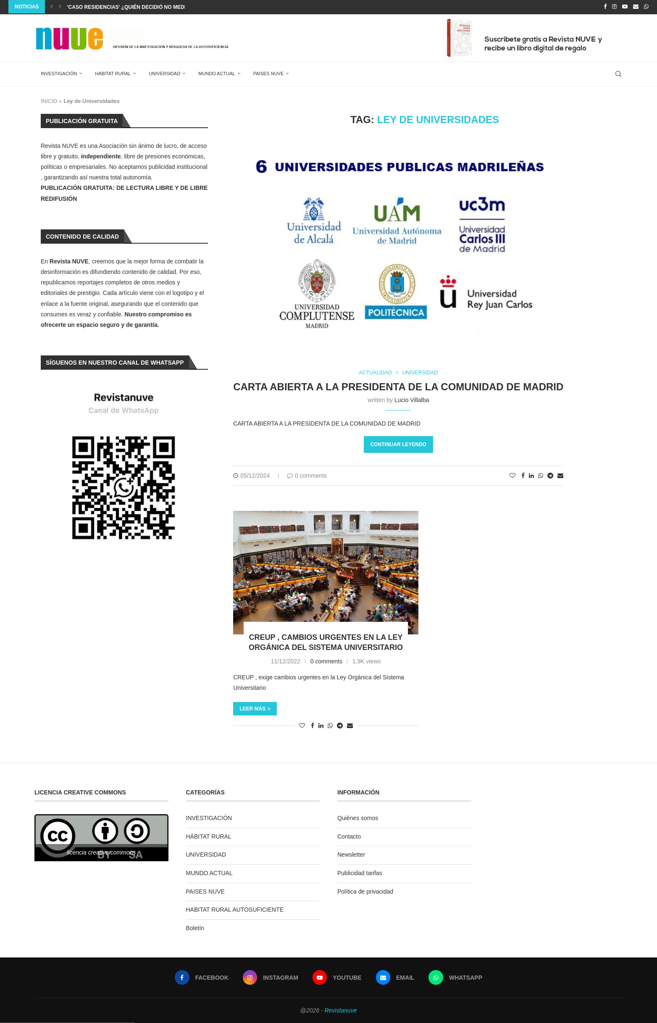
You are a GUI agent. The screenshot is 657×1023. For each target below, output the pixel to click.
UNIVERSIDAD (164, 72)
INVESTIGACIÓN (59, 72)
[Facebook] (605, 6)
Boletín (195, 927)
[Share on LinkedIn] (531, 475)
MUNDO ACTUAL (216, 72)
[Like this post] (512, 475)
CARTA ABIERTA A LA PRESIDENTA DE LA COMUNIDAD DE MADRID (398, 386)
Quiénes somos (357, 817)
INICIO (49, 100)
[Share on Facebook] (523, 475)
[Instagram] (614, 6)
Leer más (255, 708)
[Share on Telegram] (550, 475)
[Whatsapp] (646, 6)
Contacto (349, 835)
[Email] (636, 6)
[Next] (60, 6)
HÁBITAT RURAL (113, 72)
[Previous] (51, 6)
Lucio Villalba (411, 399)
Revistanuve (340, 1010)
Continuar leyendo (398, 444)
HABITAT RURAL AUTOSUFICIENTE (235, 909)
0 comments (307, 475)
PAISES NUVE (268, 72)
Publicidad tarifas (359, 872)
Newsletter (351, 854)
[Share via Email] (560, 475)
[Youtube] (625, 6)
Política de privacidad (365, 890)
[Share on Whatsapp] (540, 475)
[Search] (618, 73)
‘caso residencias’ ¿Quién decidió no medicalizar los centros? (158, 7)
